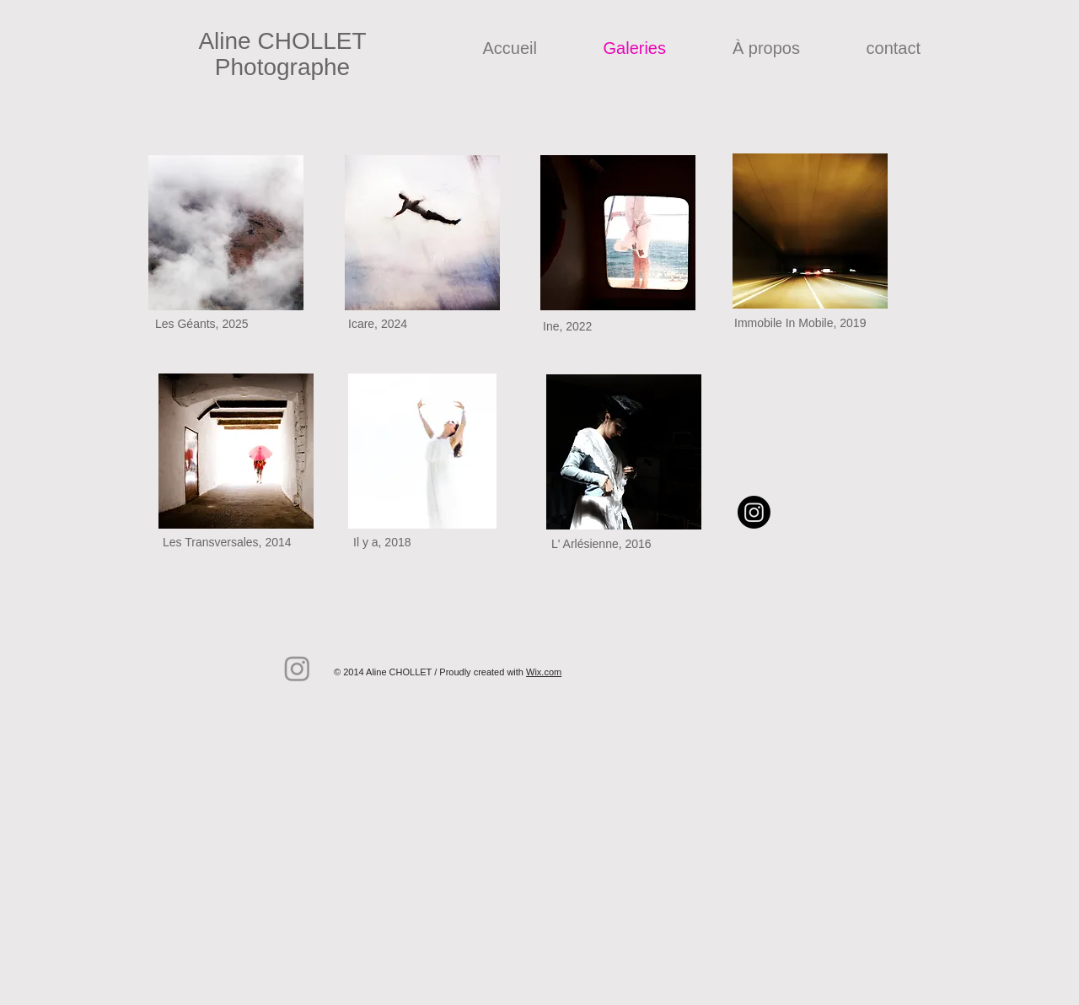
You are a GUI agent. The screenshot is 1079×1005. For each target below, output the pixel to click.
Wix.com (543, 672)
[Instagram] (754, 512)
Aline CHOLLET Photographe (282, 54)
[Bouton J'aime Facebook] (580, 641)
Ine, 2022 (567, 326)
